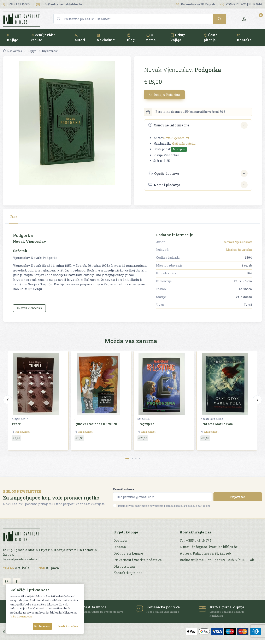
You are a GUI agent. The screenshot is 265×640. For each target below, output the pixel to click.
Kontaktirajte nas (127, 573)
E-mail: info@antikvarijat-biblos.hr (208, 547)
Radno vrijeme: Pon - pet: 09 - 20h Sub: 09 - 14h (217, 560)
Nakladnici (106, 37)
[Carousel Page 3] (135, 458)
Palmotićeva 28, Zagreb (195, 4)
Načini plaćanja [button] (164, 185)
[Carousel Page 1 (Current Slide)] (127, 458)
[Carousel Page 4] (139, 458)
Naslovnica (12, 51)
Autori (79, 37)
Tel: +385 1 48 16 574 (195, 540)
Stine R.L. (143, 418)
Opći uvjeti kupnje (128, 553)
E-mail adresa (123, 489)
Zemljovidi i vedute (42, 37)
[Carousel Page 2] (132, 458)
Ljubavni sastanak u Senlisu (96, 424)
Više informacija (21, 616)
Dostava (120, 540)
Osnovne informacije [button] (168, 125)
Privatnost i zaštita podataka (137, 560)
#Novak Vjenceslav (29, 308)
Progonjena (146, 424)
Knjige (12, 37)
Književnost (50, 51)
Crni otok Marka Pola (216, 424)
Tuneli (17, 424)
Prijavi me (238, 497)
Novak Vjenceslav (176, 138)
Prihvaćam (42, 626)
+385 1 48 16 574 (17, 4)
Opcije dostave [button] (163, 173)
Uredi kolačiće (67, 626)
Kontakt (244, 37)
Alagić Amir (20, 418)
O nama (150, 37)
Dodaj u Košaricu (164, 94)
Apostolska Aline (211, 418)
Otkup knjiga (177, 37)
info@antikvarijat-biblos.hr (59, 4)
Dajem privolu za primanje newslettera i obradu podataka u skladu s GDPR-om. (164, 505)
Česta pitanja (210, 37)
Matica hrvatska (183, 143)
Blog (131, 37)
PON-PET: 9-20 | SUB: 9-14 (241, 4)
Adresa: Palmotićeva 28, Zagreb (205, 553)
